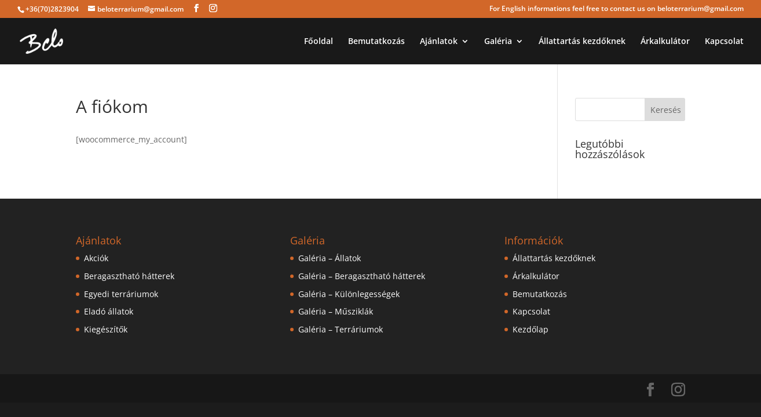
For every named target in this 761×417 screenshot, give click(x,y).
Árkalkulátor (665, 41)
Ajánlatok (439, 41)
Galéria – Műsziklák (335, 311)
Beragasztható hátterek (129, 275)
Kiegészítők (105, 329)
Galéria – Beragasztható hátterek (361, 275)
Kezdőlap (530, 329)
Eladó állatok (108, 311)
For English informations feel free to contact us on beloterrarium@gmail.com (616, 9)
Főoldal (318, 41)
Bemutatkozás (376, 41)
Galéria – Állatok (329, 258)
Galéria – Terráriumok (340, 329)
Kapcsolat (724, 41)
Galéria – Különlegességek (349, 293)
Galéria (498, 41)
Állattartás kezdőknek (582, 41)
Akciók (96, 258)
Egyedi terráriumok (121, 293)
